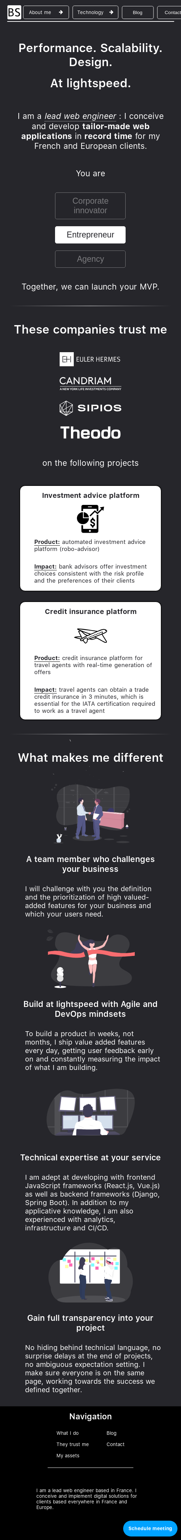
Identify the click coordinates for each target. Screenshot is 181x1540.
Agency (90, 259)
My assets (67, 1455)
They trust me (72, 1444)
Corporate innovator (90, 205)
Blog (137, 12)
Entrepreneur (90, 234)
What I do (67, 1433)
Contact (116, 1444)
